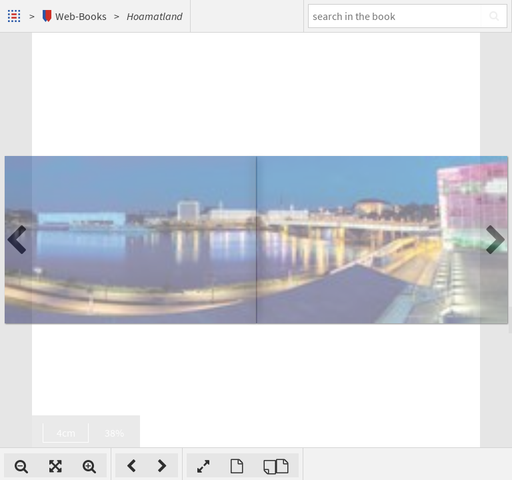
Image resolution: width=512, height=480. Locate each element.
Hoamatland (155, 16)
